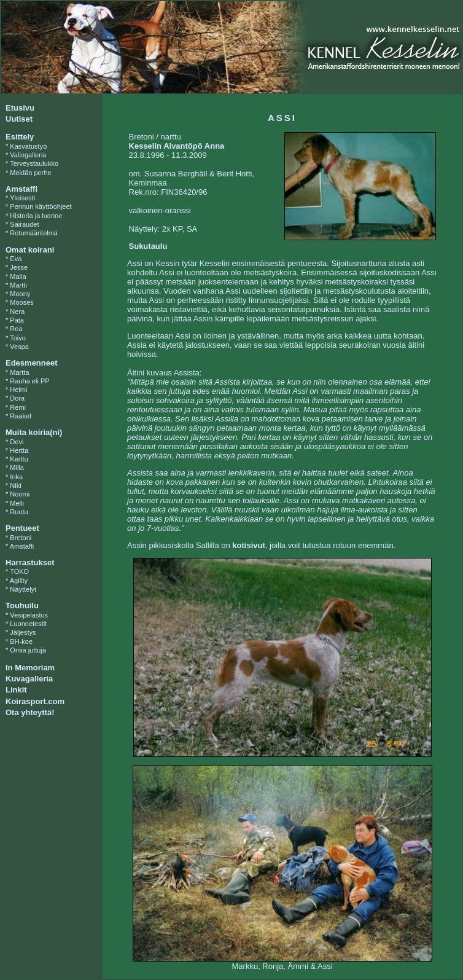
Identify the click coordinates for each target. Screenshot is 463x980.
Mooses (22, 302)
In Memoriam (30, 667)
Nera (17, 311)
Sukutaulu (148, 246)
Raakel (20, 416)
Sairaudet (24, 224)
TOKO (19, 571)
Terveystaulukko (34, 163)
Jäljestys (23, 632)
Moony (20, 293)
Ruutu (19, 511)
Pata (17, 320)
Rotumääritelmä (34, 233)
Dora (17, 398)
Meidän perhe (30, 172)
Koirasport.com (35, 701)
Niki (15, 485)
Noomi (19, 494)
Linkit (16, 689)
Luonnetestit (28, 623)
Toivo (18, 338)
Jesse (19, 267)
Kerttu (19, 459)
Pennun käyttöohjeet (40, 206)
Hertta (19, 450)
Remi (18, 407)
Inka (16, 476)
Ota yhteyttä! (30, 712)
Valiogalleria (28, 155)
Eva (15, 258)
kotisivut (248, 545)
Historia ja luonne (36, 215)
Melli (17, 503)
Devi (16, 441)
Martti (18, 285)
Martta (19, 372)
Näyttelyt (23, 589)
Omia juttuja (28, 650)
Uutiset (19, 118)
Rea (16, 328)
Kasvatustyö (28, 146)
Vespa (19, 346)
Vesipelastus (29, 615)
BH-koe (21, 641)
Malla (18, 276)
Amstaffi (22, 546)
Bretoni (20, 537)
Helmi (18, 389)
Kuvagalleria (29, 678)
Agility (19, 580)
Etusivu (20, 107)
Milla (17, 467)
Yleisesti (22, 198)
